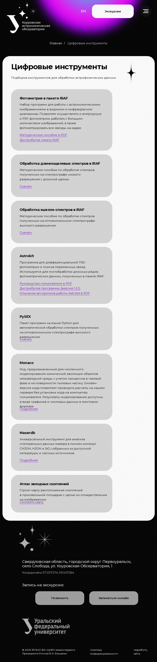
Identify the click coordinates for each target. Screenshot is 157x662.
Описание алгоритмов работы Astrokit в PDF (55, 293)
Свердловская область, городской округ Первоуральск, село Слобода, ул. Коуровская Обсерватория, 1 (76, 563)
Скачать (26, 339)
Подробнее (29, 409)
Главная (56, 43)
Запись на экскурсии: (43, 585)
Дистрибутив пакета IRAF (39, 140)
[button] (83, 11)
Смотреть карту (32, 502)
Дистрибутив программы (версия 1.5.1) (50, 288)
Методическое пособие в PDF (43, 135)
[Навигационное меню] (145, 11)
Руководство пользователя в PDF (46, 283)
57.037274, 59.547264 (58, 572)
